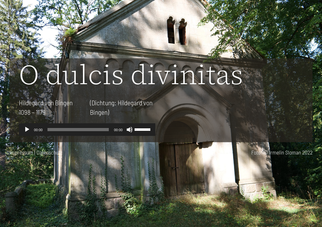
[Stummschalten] (129, 129)
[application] (87, 129)
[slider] (78, 129)
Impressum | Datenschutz (35, 152)
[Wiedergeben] (27, 129)
